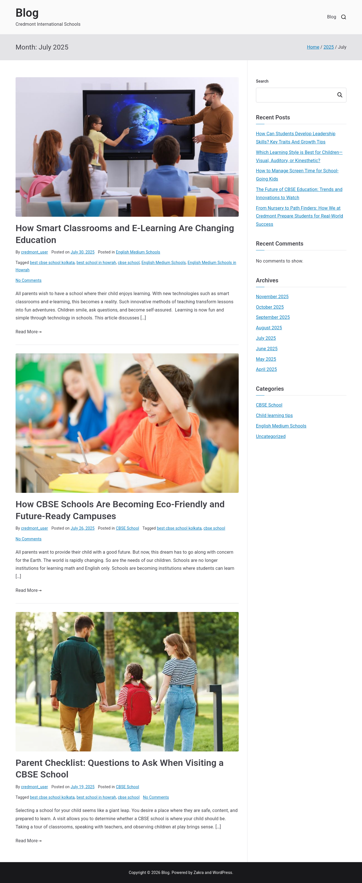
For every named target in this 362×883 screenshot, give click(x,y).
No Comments (29, 280)
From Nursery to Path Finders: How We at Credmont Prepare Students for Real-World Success (299, 216)
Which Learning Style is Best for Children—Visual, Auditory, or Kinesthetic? (299, 156)
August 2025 (269, 327)
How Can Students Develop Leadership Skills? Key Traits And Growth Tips (295, 138)
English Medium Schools (138, 252)
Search (262, 81)
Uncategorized (271, 436)
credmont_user (34, 252)
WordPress (222, 872)
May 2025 (266, 359)
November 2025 (272, 296)
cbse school (129, 262)
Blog (27, 13)
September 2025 (273, 317)
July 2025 (266, 338)
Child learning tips (274, 415)
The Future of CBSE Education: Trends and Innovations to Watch (299, 193)
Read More (29, 331)
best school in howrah (96, 262)
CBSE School (127, 528)
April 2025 (266, 369)
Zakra (198, 872)
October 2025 (270, 307)
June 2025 (266, 348)
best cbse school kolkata (52, 262)
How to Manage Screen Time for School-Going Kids (297, 175)
